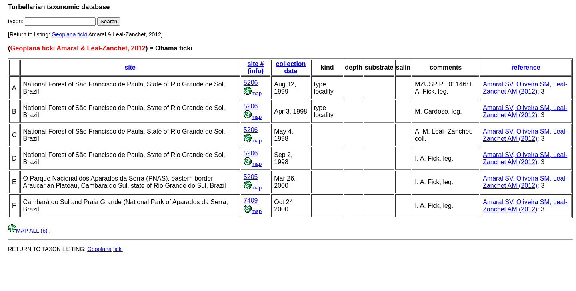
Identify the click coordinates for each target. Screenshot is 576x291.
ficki (82, 34)
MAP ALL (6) (28, 230)
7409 (251, 200)
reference (526, 67)
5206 (251, 82)
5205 (251, 176)
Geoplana (64, 34)
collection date (291, 67)
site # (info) (256, 67)
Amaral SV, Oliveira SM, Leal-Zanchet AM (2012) (525, 88)
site (130, 67)
